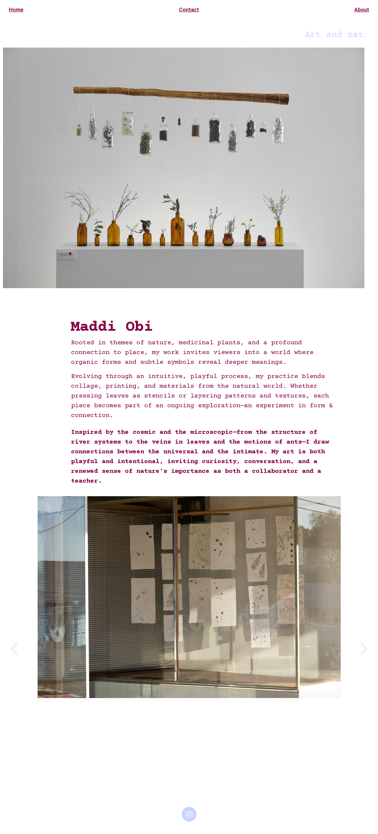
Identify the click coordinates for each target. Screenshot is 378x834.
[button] (14, 648)
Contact (189, 10)
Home (16, 10)
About (361, 10)
